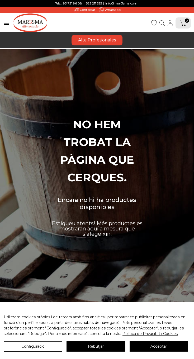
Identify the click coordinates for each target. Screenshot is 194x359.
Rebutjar (96, 347)
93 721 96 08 (72, 3)
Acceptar (158, 347)
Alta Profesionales (97, 39)
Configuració (33, 347)
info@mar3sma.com (121, 3)
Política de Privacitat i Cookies (150, 334)
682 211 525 (94, 3)
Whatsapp (110, 9)
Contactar (84, 10)
